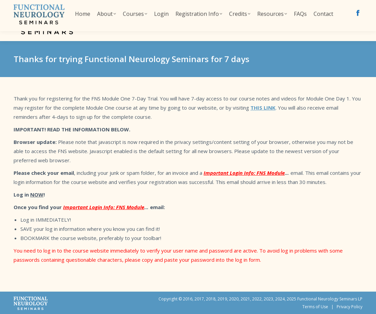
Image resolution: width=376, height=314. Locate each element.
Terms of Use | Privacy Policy (332, 307)
